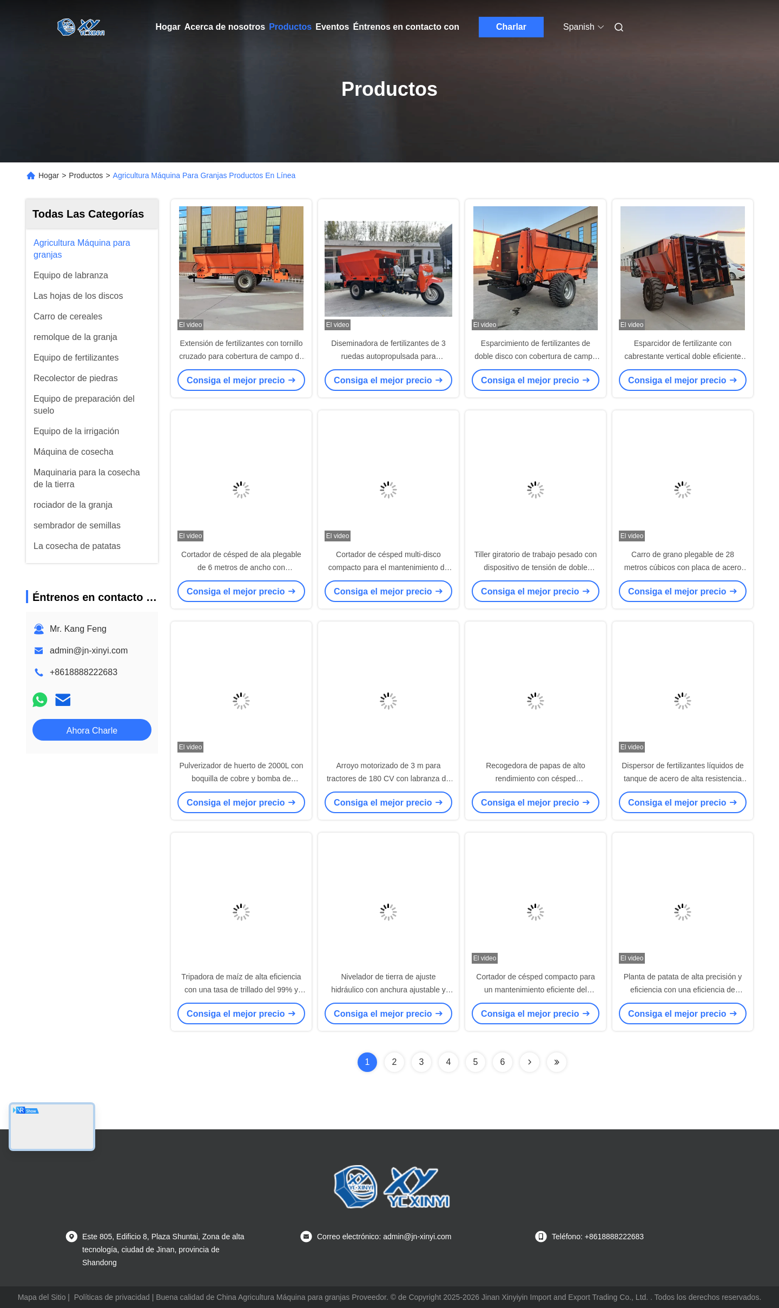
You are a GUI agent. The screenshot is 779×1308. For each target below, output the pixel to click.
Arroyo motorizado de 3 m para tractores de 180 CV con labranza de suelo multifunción (388, 778)
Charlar (511, 26)
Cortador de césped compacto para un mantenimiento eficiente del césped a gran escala (535, 989)
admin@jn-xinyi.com (89, 650)
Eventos (332, 26)
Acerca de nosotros (224, 26)
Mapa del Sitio (42, 1297)
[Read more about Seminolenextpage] (529, 1062)
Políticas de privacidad (112, 1297)
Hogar (168, 26)
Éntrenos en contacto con (406, 26)
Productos (290, 26)
